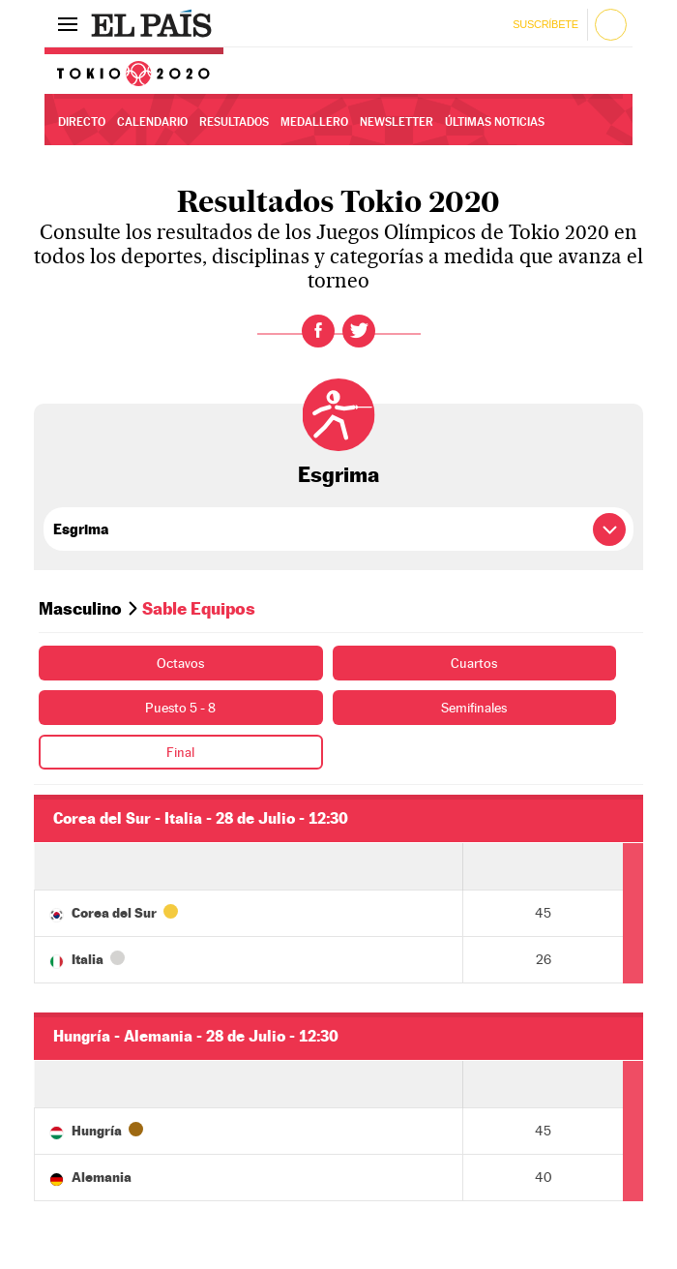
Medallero (314, 122)
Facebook (318, 331)
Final (180, 752)
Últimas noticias (495, 122)
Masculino (80, 608)
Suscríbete (545, 24)
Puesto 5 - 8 (180, 707)
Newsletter (396, 122)
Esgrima (338, 474)
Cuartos (474, 663)
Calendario (152, 122)
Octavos (180, 663)
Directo (81, 122)
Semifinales (474, 707)
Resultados (234, 122)
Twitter (358, 331)
